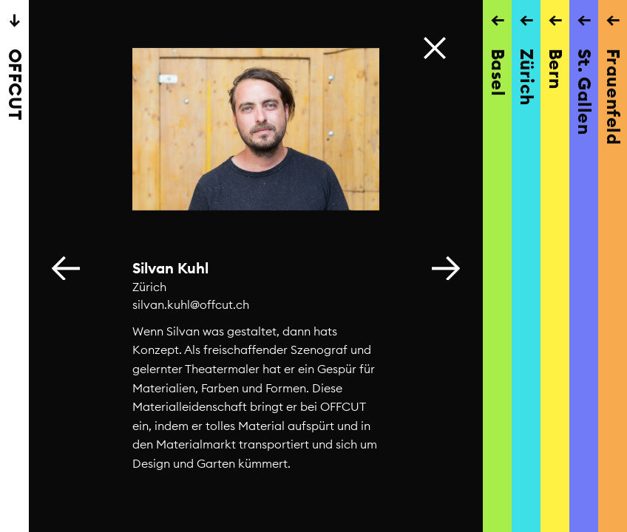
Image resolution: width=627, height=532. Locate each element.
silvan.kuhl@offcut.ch (190, 304)
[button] (446, 266)
